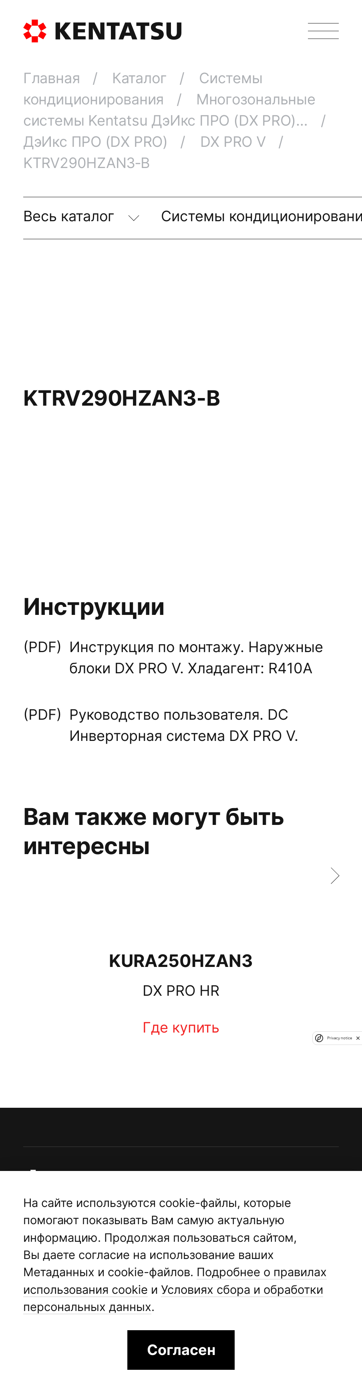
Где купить (181, 1027)
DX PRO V (235, 141)
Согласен (181, 1350)
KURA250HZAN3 (181, 960)
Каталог (141, 78)
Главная (53, 78)
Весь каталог (71, 216)
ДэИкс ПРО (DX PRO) (97, 141)
